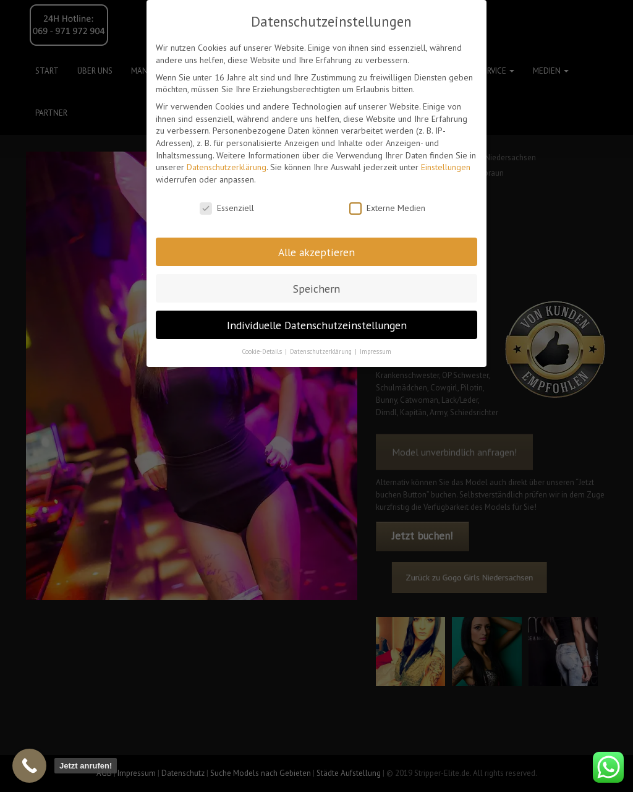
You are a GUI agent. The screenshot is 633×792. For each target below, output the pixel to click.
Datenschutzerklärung (226, 167)
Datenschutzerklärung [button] (322, 351)
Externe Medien (387, 208)
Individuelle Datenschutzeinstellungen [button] (317, 325)
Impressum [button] (375, 351)
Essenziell (227, 208)
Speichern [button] (316, 289)
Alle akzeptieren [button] (316, 252)
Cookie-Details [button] (263, 351)
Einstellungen (445, 167)
